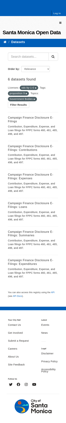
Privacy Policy (49, 361)
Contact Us (14, 325)
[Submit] (53, 57)
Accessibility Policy (48, 370)
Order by (13, 69)
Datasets (18, 42)
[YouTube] (34, 385)
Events (45, 325)
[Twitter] (11, 385)
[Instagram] (26, 385)
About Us (13, 357)
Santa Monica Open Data (32, 32)
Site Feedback (16, 365)
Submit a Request (18, 341)
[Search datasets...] (28, 57)
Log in (57, 13)
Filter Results (18, 104)
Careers (12, 349)
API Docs (17, 296)
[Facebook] (19, 385)
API (53, 292)
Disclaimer (47, 353)
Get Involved (15, 333)
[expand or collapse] (60, 22)
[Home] (5, 42)
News (44, 333)
